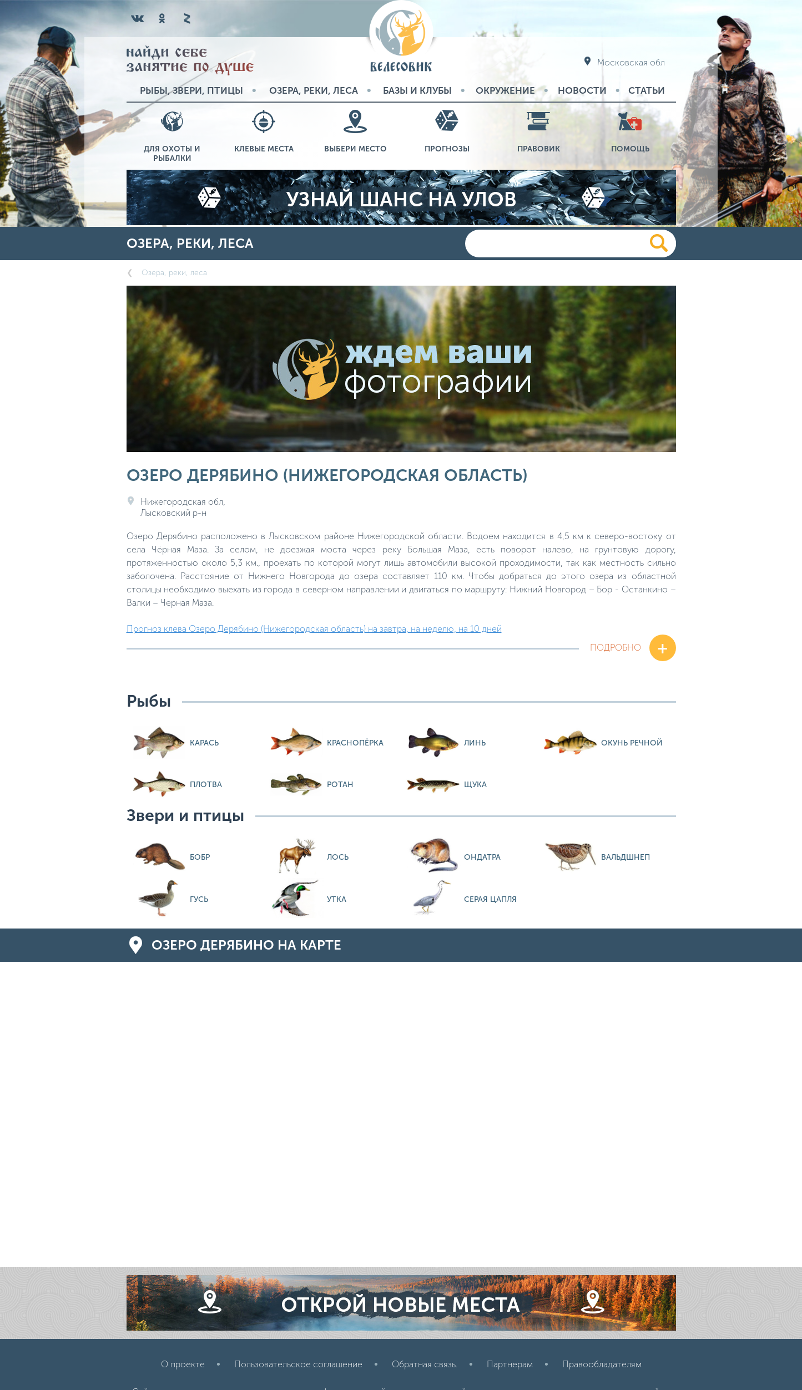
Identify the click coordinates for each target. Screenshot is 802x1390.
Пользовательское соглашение (298, 1364)
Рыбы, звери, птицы (191, 90)
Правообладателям (602, 1364)
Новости (582, 90)
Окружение (505, 90)
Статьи (646, 90)
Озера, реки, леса (313, 90)
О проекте (183, 1364)
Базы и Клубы (417, 90)
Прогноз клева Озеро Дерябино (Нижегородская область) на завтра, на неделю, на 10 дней (314, 628)
